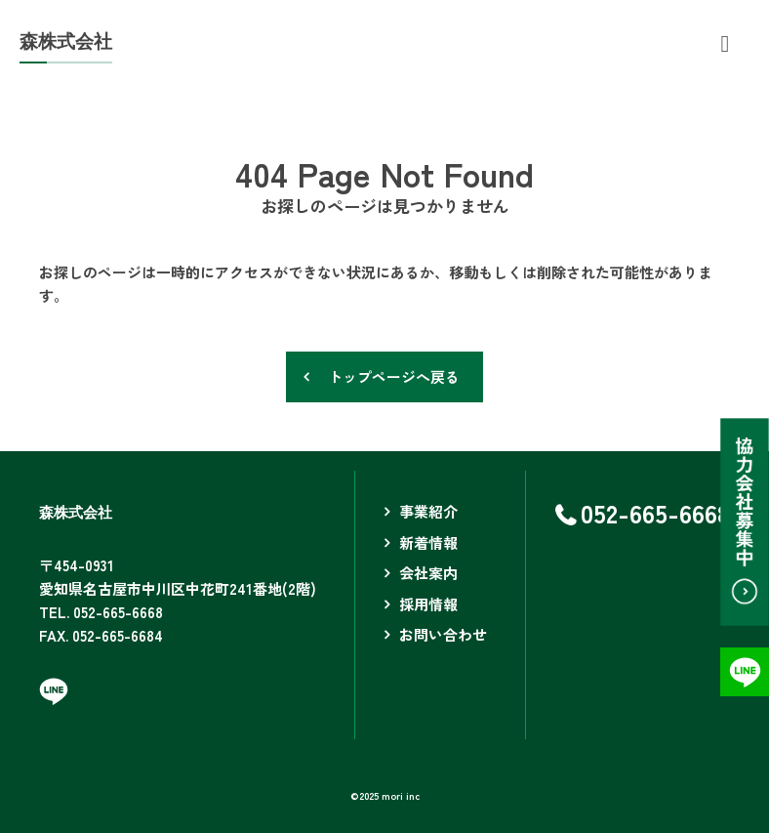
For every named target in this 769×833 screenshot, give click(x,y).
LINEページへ (53, 691)
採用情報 (428, 604)
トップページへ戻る (394, 376)
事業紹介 (428, 511)
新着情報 (428, 542)
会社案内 (428, 572)
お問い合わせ (443, 634)
